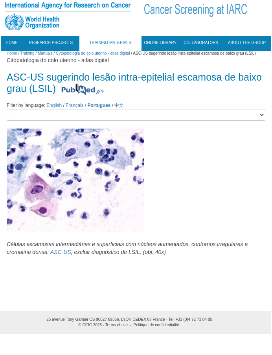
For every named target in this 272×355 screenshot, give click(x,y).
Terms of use (116, 325)
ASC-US (60, 252)
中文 (119, 105)
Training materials (110, 42)
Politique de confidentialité (156, 325)
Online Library (160, 42)
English (54, 105)
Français (75, 105)
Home (12, 42)
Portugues (99, 105)
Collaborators (201, 42)
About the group (247, 42)
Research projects (51, 42)
